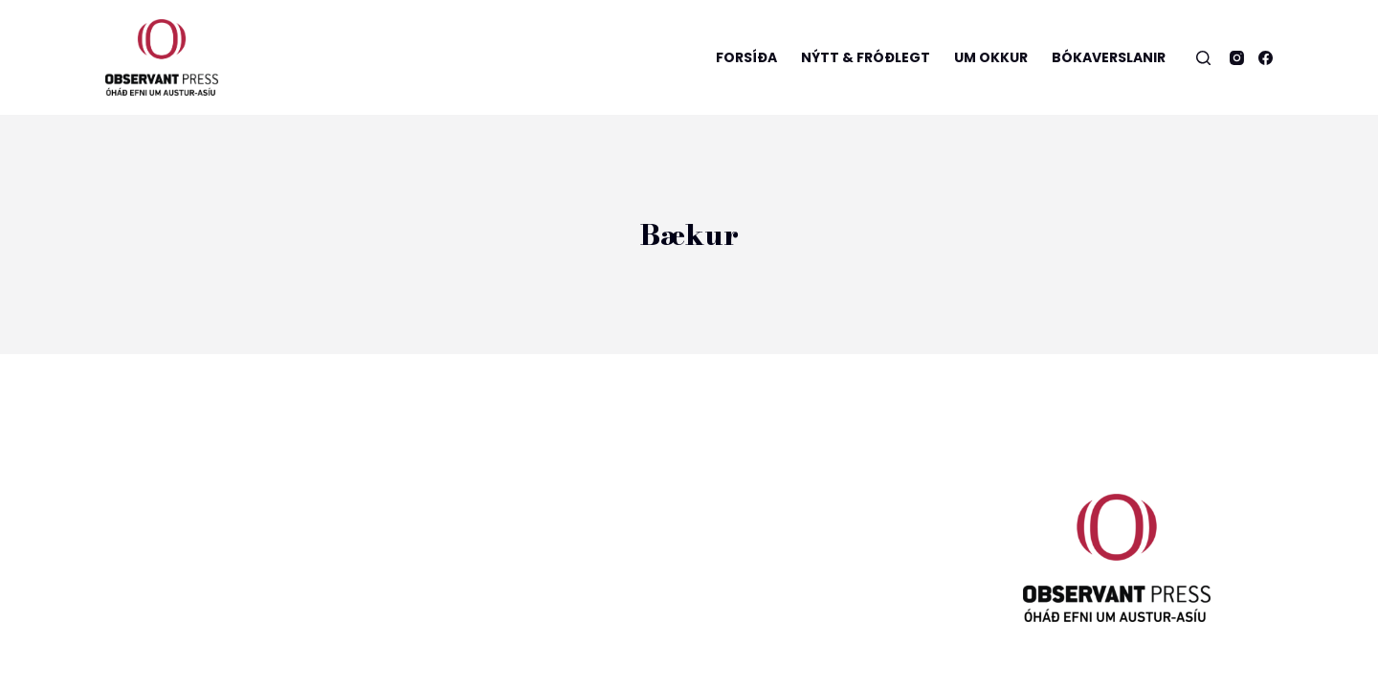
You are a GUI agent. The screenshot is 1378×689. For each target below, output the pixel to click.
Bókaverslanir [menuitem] (1109, 57)
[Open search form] (1203, 58)
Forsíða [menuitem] (746, 57)
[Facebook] (1265, 58)
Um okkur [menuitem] (991, 57)
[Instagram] (1237, 58)
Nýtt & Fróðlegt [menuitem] (865, 57)
